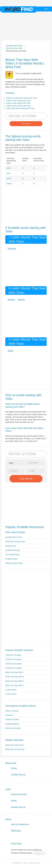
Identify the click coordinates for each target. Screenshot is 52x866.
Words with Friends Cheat (15, 541)
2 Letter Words (10, 690)
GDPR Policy (16, 831)
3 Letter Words (10, 694)
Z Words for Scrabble (13, 659)
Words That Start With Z (14, 672)
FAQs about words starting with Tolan (20, 108)
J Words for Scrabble (13, 655)
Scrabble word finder (19, 794)
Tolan (17, 73)
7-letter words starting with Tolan (18, 100)
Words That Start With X (14, 685)
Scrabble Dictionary (12, 550)
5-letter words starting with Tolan (18, 106)
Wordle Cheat (10, 546)
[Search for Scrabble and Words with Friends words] (26, 116)
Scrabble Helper (11, 559)
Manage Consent (39, 853)
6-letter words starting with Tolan (18, 103)
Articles (14, 768)
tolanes (9, 183)
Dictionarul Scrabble (13, 728)
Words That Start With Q (14, 677)
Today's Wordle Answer (14, 563)
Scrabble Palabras (12, 724)
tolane (9, 178)
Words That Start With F (14, 681)
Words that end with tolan (15, 749)
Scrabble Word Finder (13, 537)
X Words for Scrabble (13, 664)
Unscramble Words (12, 554)
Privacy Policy (16, 843)
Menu (46, 9)
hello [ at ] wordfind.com (20, 824)
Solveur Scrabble (11, 711)
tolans (9, 168)
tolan (8, 173)
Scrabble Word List (18, 774)
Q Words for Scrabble (13, 668)
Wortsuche (9, 715)
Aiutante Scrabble (12, 719)
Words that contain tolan (14, 745)
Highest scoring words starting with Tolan (21, 98)
